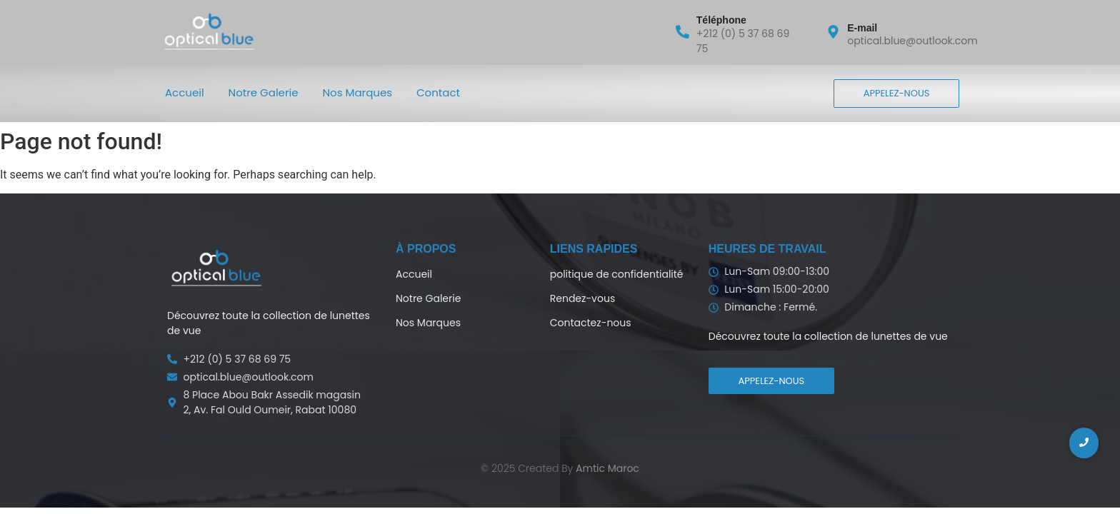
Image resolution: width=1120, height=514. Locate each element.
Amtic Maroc (607, 468)
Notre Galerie (264, 92)
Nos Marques (358, 92)
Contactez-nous (590, 323)
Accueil (184, 92)
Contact (438, 92)
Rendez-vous (582, 298)
